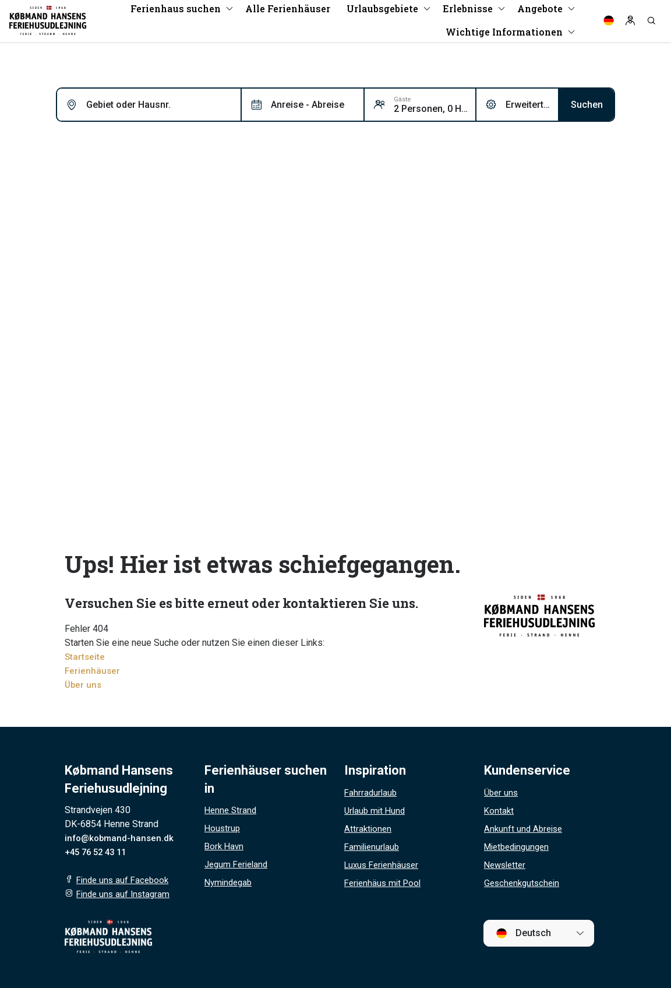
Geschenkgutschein (524, 882)
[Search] (651, 23)
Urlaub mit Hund (376, 810)
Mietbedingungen (519, 846)
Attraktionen (368, 828)
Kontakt (499, 810)
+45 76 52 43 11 (98, 851)
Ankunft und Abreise (525, 828)
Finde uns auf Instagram (125, 893)
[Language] (608, 23)
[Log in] (630, 23)
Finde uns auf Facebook (125, 879)
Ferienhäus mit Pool (385, 882)
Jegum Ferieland (238, 864)
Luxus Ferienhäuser (384, 864)
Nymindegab (230, 882)
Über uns (84, 684)
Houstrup (223, 828)
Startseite (85, 656)
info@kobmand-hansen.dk (121, 837)
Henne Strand (231, 809)
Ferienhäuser (93, 670)
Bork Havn (225, 846)
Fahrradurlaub (371, 792)
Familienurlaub (373, 846)
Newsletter (506, 864)
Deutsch (523, 933)
